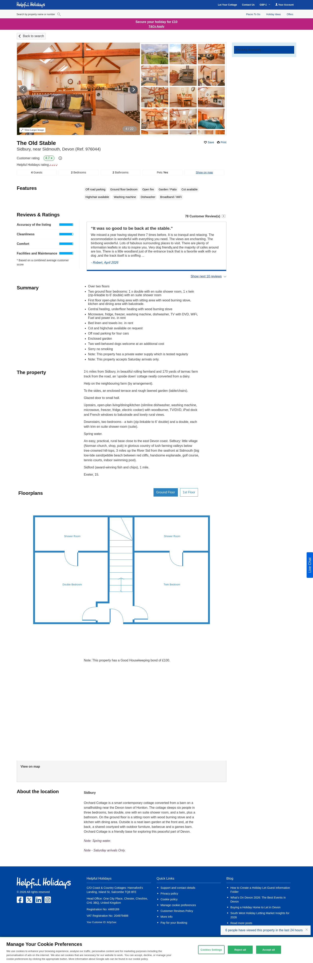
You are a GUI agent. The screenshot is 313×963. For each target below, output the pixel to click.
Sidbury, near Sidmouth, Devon (59, 149)
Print (223, 142)
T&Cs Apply (156, 26)
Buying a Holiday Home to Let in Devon (255, 907)
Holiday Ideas (273, 14)
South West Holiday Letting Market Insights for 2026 (259, 915)
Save (211, 142)
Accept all (268, 949)
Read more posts (241, 923)
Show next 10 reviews (206, 276)
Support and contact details (177, 887)
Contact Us (248, 4)
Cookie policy (169, 899)
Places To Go (253, 14)
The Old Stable (36, 143)
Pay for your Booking (173, 922)
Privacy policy (169, 893)
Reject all (240, 949)
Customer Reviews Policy (176, 911)
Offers (290, 14)
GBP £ (265, 4)
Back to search (33, 36)
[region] (156, 950)
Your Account (284, 4)
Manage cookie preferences (178, 905)
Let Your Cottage (227, 4)
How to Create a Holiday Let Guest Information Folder (260, 889)
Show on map (204, 172)
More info (166, 916)
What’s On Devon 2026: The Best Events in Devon (258, 899)
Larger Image (32, 130)
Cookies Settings (211, 949)
